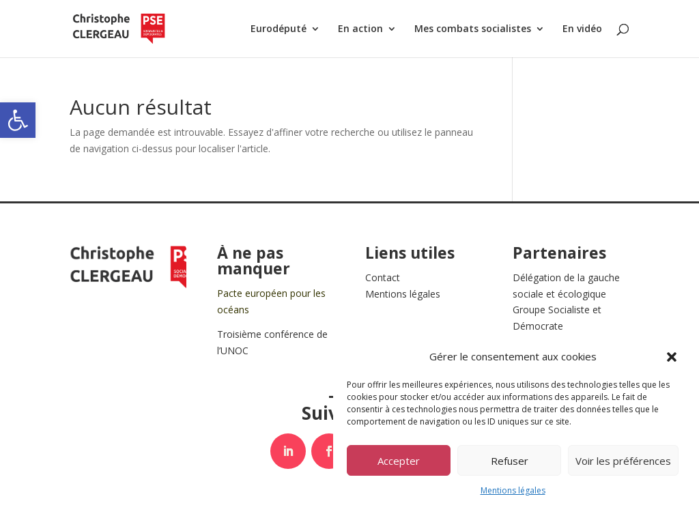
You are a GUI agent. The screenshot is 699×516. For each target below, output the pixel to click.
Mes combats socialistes (472, 29)
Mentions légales (513, 490)
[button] (17, 120)
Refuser (509, 461)
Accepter (398, 461)
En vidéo (582, 29)
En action (360, 29)
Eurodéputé (278, 29)
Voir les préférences (623, 461)
